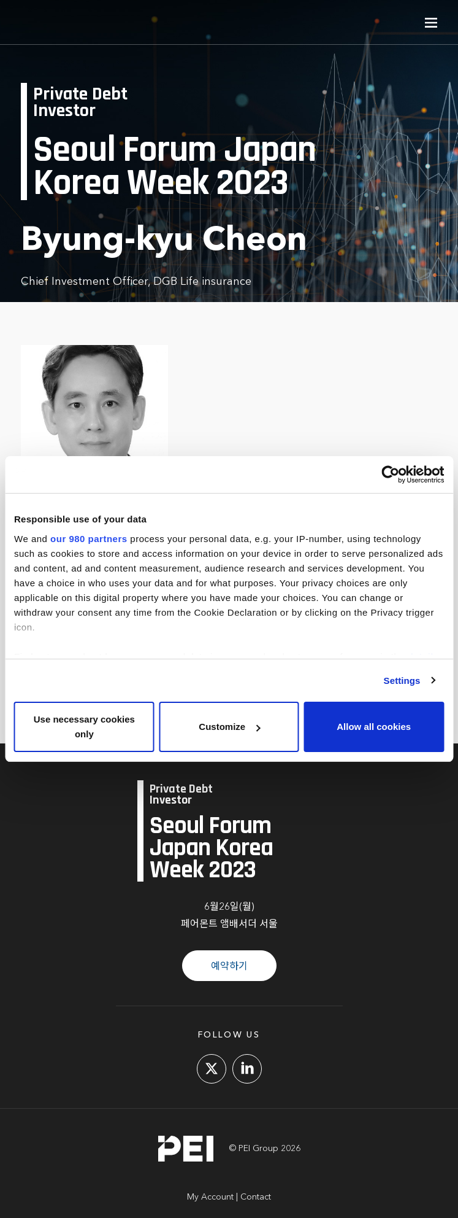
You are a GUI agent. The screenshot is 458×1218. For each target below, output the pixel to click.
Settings (402, 680)
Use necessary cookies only (84, 726)
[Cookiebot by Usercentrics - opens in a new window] (390, 474)
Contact (255, 1197)
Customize (229, 726)
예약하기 (229, 967)
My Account (210, 1197)
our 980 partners (89, 538)
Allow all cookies (374, 726)
